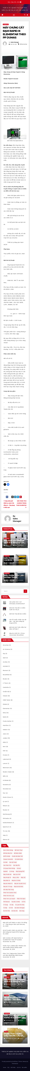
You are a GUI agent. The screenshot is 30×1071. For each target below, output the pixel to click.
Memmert (6, 767)
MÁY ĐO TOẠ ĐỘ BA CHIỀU (17, 614)
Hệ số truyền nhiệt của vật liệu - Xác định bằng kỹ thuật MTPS (17, 621)
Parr (4, 793)
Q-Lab (5, 801)
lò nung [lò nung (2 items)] (11, 871)
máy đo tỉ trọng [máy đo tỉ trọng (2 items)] (7, 886)
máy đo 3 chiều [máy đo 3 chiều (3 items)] (16, 880)
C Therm (5, 683)
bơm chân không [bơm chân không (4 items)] (8, 850)
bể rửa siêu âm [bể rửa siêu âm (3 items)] (7, 853)
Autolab (5, 666)
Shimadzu (6, 818)
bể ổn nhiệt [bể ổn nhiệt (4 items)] (6, 856)
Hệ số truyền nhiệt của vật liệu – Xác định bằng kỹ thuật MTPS (14, 999)
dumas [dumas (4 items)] (19, 868)
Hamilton (6, 725)
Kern (4, 746)
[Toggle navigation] (14, 15)
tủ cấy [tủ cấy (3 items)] (11, 904)
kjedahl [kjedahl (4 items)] (5, 871)
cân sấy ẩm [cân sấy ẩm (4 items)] (16, 865)
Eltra (4, 712)
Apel (4, 657)
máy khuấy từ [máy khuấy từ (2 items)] (7, 877)
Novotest (6, 789)
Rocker (5, 810)
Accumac (6, 645)
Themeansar (15, 1063)
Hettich (5, 729)
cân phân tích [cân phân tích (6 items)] (7, 865)
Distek (5, 704)
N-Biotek (5, 780)
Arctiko (5, 662)
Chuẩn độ (6, 691)
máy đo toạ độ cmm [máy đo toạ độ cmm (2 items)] (20, 883)
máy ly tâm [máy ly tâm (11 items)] (16, 877)
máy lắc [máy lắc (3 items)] (23, 877)
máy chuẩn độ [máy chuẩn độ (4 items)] (7, 874)
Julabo (5, 738)
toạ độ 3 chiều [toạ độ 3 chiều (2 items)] (16, 901)
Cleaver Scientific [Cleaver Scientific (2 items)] (8, 859)
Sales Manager (15, 42)
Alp (4, 653)
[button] (24, 15)
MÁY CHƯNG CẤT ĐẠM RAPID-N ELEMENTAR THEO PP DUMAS (14, 1017)
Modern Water (7, 772)
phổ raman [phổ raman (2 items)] (6, 901)
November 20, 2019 (11, 1020)
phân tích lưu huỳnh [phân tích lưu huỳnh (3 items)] (9, 898)
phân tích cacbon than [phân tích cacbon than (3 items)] (9, 892)
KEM (4, 742)
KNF (4, 750)
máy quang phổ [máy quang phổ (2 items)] (20, 871)
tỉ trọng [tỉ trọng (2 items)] (5, 904)
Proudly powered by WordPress (10, 1061)
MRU (4, 776)
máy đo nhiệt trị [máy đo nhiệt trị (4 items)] (7, 883)
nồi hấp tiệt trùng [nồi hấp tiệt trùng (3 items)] (8, 889)
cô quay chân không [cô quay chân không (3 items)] (9, 868)
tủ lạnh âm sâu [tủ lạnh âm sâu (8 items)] (19, 904)
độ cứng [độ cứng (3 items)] (22, 910)
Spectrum (6, 827)
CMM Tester (6, 700)
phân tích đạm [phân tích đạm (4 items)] (21, 898)
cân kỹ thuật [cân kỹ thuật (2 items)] (12, 862)
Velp (4, 835)
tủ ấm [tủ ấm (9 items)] (23, 901)
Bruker (5, 679)
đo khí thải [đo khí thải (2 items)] (6, 910)
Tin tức (5, 831)
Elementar (5, 24)
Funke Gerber (7, 721)
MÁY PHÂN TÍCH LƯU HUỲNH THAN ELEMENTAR (14, 577)
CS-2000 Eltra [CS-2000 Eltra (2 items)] (19, 859)
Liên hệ (19, 1067)
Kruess (5, 755)
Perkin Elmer (7, 797)
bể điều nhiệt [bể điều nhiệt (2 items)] (18, 853)
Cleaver (5, 696)
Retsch (5, 805)
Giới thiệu (13, 1067)
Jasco (5, 734)
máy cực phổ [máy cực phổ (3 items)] (16, 874)
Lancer (5, 763)
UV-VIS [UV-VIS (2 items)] (11, 907)
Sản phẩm (24, 1067)
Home (4, 1067)
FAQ (8, 1067)
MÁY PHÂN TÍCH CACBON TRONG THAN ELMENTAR (15, 560)
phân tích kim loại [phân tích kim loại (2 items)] (8, 895)
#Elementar (23, 44)
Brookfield (6, 674)
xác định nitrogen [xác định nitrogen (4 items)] (19, 907)
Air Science (6, 649)
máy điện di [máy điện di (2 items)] (6, 880)
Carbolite (6, 687)
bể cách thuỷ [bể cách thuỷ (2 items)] (18, 850)
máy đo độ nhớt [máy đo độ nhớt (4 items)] (18, 886)
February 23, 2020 (11, 984)
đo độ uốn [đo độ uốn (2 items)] (15, 910)
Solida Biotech (7, 822)
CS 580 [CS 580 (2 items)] (5, 862)
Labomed (6, 759)
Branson (5, 670)
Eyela (4, 717)
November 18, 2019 (11, 1038)
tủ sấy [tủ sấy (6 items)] (5, 907)
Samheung (6, 814)
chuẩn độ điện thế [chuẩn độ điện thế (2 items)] (17, 856)
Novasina (6, 784)
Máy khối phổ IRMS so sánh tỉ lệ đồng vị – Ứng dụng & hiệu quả (14, 542)
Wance (5, 839)
